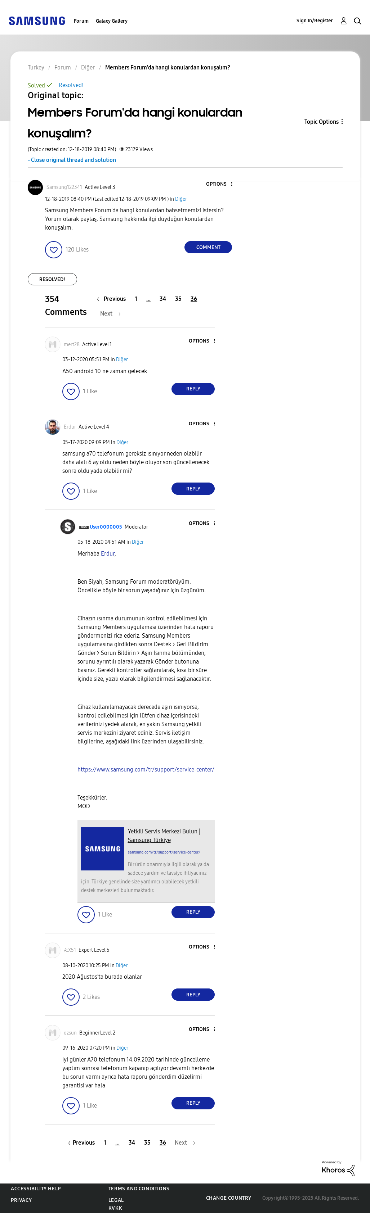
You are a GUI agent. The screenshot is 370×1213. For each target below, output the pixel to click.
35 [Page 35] (178, 298)
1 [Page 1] (136, 298)
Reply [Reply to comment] (193, 389)
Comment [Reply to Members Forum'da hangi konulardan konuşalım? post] (208, 247)
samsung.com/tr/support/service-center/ (164, 852)
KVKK (115, 1208)
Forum (81, 21)
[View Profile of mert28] (72, 344)
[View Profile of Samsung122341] (64, 187)
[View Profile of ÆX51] (70, 950)
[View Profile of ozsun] (70, 1033)
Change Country (228, 1198)
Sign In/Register (315, 21)
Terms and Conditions (139, 1189)
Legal (116, 1200)
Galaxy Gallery (112, 21)
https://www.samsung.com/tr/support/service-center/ (145, 769)
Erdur (108, 553)
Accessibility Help (36, 1189)
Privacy (21, 1200)
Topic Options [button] (321, 121)
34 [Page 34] (163, 298)
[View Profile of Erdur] (70, 427)
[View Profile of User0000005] (106, 527)
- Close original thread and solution (72, 160)
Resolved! (71, 85)
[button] (219, 184)
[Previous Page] (113, 298)
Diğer (181, 199)
